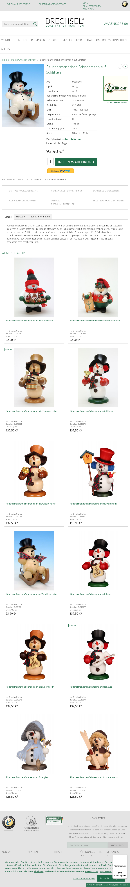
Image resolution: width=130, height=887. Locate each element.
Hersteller (21, 214)
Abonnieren (117, 843)
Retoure (110, 865)
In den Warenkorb (76, 160)
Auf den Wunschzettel (12, 177)
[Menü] (125, 856)
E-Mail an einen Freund (56, 177)
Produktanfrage (34, 177)
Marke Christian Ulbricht (23, 58)
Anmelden (88, 9)
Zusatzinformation (40, 214)
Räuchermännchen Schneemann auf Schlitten (62, 58)
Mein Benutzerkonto (92, 5)
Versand (124, 884)
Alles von (115, 101)
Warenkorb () (116, 23)
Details (8, 215)
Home (5, 58)
